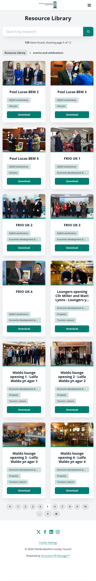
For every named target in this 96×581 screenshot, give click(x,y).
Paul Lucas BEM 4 (24, 158)
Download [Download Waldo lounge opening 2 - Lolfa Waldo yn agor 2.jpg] (72, 409)
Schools (13, 106)
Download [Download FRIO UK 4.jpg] (24, 328)
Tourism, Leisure (65, 320)
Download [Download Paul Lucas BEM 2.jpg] (24, 114)
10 (85, 506)
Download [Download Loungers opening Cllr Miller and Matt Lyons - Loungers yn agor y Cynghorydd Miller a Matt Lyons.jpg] (72, 328)
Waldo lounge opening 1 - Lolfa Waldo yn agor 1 (24, 376)
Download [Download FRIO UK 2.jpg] (24, 247)
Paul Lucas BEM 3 (72, 92)
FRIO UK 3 (72, 225)
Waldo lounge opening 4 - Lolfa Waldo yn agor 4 (72, 457)
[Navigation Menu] (89, 5)
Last (56, 514)
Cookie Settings (48, 542)
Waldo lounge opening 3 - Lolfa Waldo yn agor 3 (24, 457)
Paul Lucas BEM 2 (24, 92)
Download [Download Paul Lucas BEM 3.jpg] (72, 114)
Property (61, 314)
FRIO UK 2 (24, 225)
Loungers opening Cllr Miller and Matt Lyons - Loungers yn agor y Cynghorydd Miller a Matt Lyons (72, 299)
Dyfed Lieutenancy (18, 100)
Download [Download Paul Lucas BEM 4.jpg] (24, 181)
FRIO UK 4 (24, 291)
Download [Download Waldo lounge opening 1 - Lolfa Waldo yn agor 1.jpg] (24, 409)
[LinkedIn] (51, 532)
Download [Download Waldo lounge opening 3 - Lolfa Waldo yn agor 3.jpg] (24, 490)
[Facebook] (45, 532)
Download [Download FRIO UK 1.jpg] (72, 181)
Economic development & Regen (73, 172)
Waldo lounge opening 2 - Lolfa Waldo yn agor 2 (72, 376)
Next (48, 514)
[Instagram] (58, 532)
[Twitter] (38, 532)
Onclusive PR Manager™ (55, 555)
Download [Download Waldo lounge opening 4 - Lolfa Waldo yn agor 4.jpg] (72, 490)
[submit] (88, 31)
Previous (10, 507)
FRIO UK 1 (72, 158)
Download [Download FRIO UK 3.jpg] (72, 247)
